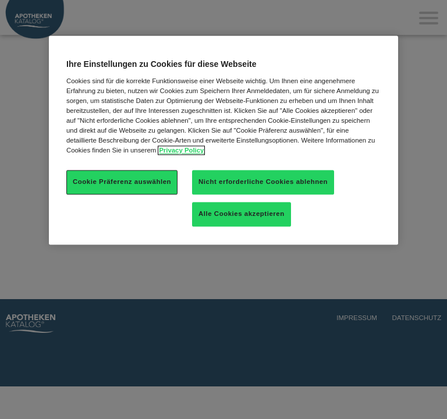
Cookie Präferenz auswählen (122, 181)
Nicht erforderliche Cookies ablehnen (263, 181)
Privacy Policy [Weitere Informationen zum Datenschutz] (181, 150)
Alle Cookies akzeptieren (241, 213)
